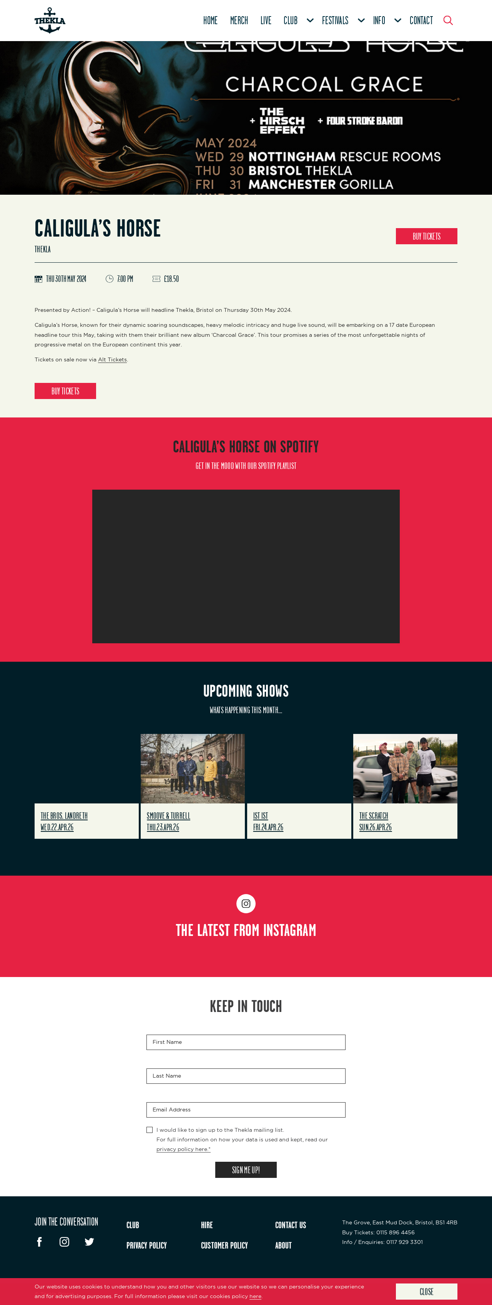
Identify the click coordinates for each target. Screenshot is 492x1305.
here (255, 1296)
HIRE (207, 1224)
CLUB (132, 1224)
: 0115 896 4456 (378, 1232)
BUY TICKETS (426, 236)
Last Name (167, 1076)
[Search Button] (448, 20)
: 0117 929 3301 (382, 1242)
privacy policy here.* (183, 1149)
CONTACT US (290, 1224)
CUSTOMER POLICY (224, 1245)
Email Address (172, 1109)
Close (427, 1291)
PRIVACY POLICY (146, 1245)
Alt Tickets (112, 359)
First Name (167, 1042)
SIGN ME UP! (246, 1169)
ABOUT (283, 1245)
